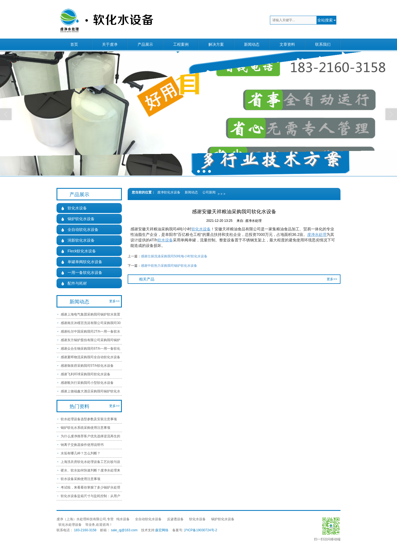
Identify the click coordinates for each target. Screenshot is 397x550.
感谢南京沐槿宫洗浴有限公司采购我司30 (90, 323)
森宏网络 (161, 530)
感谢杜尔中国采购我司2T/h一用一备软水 (90, 331)
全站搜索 (325, 20)
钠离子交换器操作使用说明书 (82, 445)
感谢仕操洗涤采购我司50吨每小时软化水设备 (174, 256)
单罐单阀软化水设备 (81, 262)
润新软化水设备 (78, 240)
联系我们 (323, 44)
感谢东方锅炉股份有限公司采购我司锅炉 (90, 340)
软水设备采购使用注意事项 (80, 479)
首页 (74, 44)
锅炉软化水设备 (78, 219)
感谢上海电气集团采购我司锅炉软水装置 (90, 314)
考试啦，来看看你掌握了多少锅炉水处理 (90, 487)
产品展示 (145, 44)
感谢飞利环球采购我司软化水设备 (85, 374)
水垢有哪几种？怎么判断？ (80, 453)
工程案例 (181, 44)
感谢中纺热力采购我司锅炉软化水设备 (169, 266)
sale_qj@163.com (124, 530)
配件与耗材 (74, 283)
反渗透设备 (175, 519)
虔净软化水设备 (168, 192)
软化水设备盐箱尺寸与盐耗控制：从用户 (90, 496)
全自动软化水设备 (79, 229)
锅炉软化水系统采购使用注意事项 (85, 428)
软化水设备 (74, 208)
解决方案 (216, 44)
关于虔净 (109, 44)
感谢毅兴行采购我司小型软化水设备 (87, 383)
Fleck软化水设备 (78, 251)
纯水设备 (123, 519)
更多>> (332, 279)
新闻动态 (251, 44)
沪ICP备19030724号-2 (200, 530)
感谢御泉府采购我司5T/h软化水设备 (87, 366)
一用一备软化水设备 (81, 272)
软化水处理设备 (70, 525)
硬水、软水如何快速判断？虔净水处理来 (90, 470)
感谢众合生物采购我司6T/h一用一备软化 (90, 349)
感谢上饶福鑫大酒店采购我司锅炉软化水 (90, 391)
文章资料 (287, 44)
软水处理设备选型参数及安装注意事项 (89, 419)
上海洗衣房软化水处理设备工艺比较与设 (90, 462)
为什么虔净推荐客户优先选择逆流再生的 (90, 436)
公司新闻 (209, 192)
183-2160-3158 (85, 530)
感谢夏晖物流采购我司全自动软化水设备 (90, 357)
